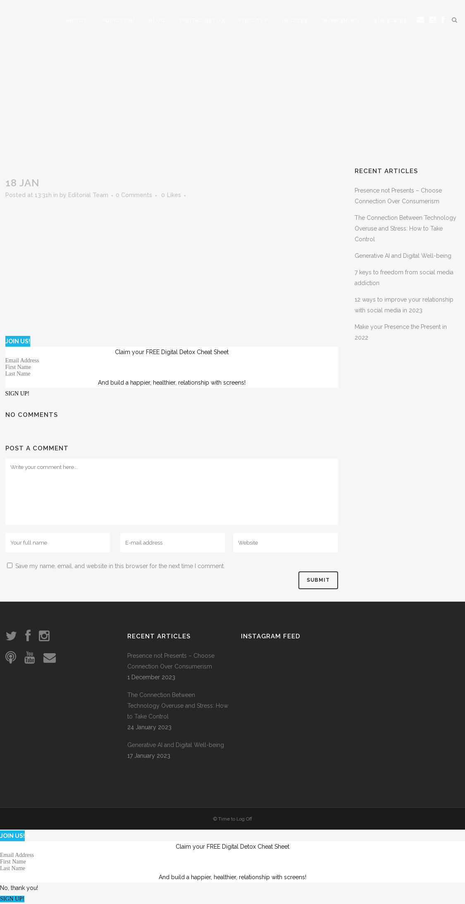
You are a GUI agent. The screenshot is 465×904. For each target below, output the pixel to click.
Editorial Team (88, 195)
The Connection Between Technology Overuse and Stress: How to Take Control (405, 228)
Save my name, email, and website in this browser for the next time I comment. (120, 566)
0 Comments (134, 195)
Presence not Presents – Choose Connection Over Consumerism (171, 661)
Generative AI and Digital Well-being (403, 255)
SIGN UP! (17, 393)
